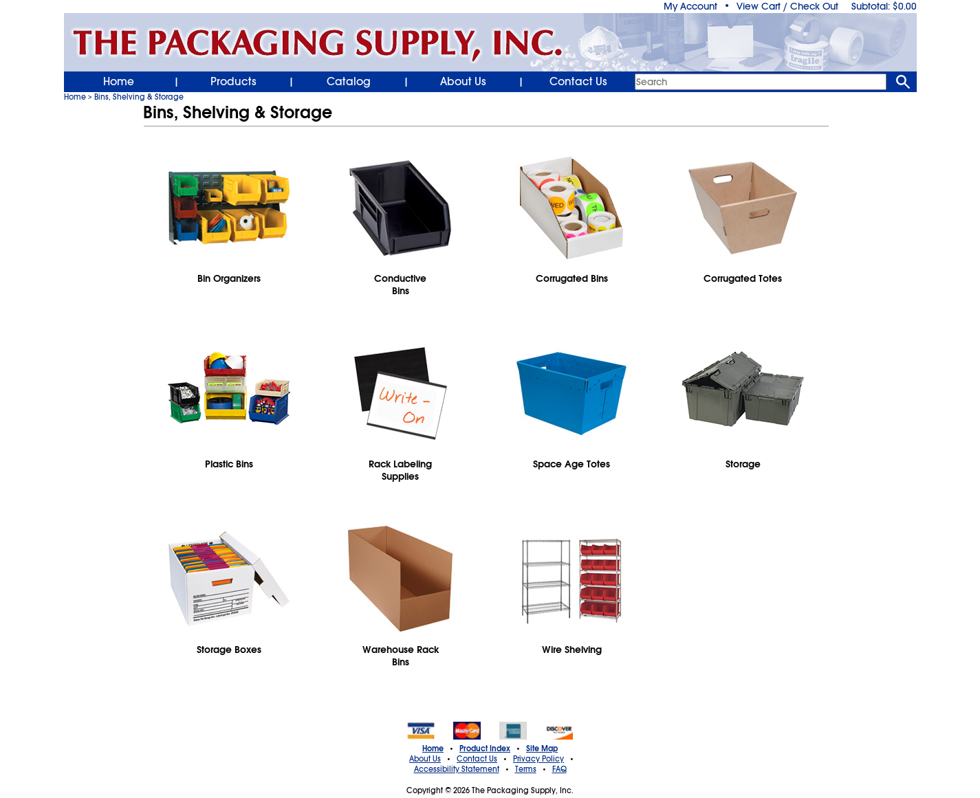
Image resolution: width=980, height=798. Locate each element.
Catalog (349, 82)
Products (233, 82)
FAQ (559, 769)
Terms (525, 769)
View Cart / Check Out (787, 6)
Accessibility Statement (456, 769)
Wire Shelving (572, 649)
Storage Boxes (229, 649)
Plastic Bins (229, 464)
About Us (463, 82)
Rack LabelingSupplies (400, 470)
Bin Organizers (229, 278)
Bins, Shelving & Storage (139, 97)
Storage (743, 464)
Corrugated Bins (572, 278)
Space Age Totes (571, 464)
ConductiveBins (400, 284)
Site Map (542, 748)
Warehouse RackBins (400, 655)
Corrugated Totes (743, 278)
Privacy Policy (538, 759)
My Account (690, 6)
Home (118, 82)
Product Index (484, 748)
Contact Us (578, 82)
